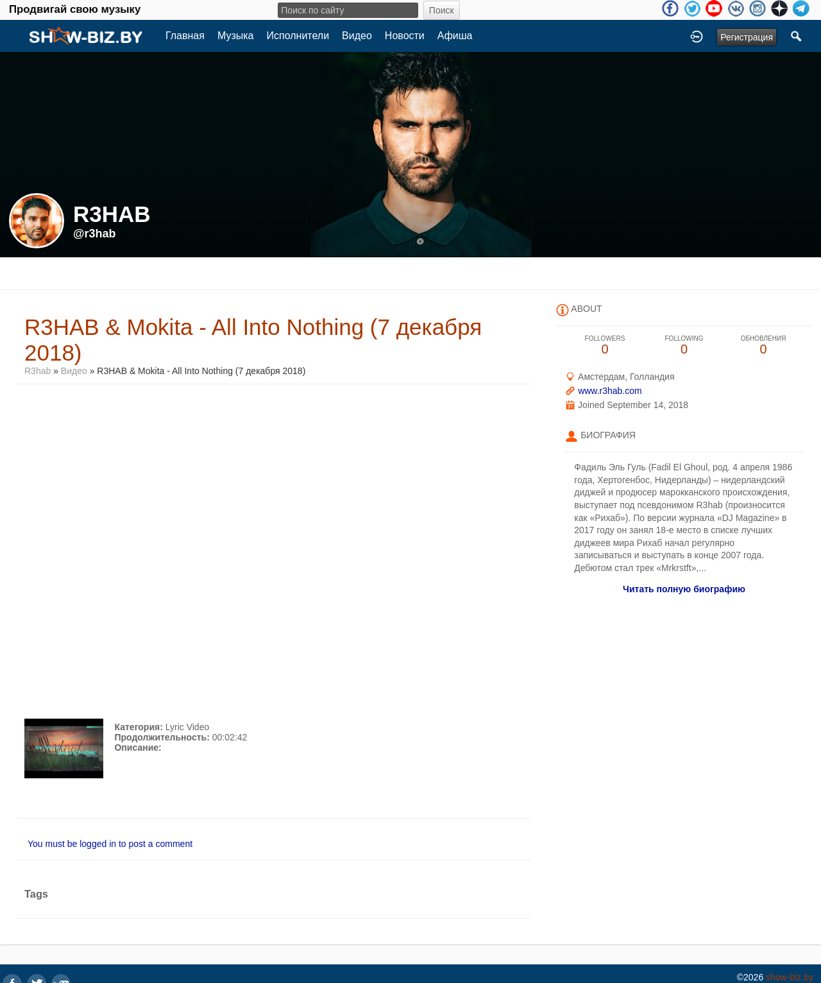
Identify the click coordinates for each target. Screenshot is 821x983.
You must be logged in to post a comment (110, 844)
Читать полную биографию (684, 589)
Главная (185, 35)
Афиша (455, 35)
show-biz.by (789, 977)
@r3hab (94, 233)
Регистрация (746, 37)
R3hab (37, 371)
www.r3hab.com (610, 391)
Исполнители (298, 35)
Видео (357, 35)
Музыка (235, 35)
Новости (405, 35)
